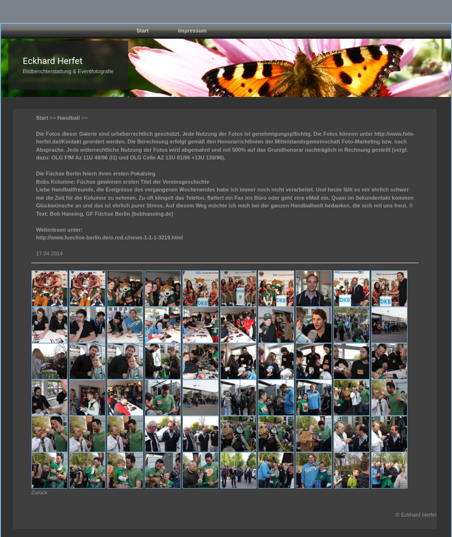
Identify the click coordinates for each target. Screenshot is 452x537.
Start (142, 30)
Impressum (192, 30)
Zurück (39, 492)
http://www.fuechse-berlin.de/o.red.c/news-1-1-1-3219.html (109, 237)
